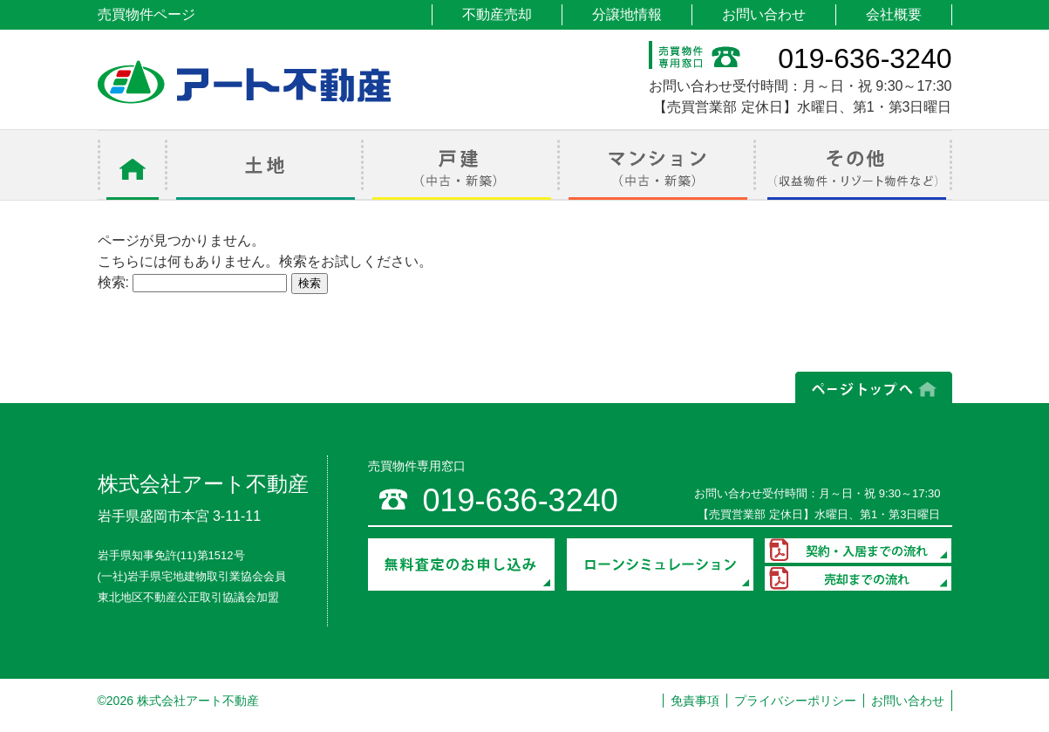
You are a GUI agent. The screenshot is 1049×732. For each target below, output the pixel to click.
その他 (854, 165)
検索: (113, 282)
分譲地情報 (627, 14)
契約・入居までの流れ (858, 550)
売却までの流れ (858, 578)
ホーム (132, 165)
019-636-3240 (864, 58)
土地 (265, 165)
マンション (658, 165)
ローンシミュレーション (660, 564)
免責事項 (695, 701)
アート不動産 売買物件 (244, 82)
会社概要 (894, 14)
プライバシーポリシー (795, 701)
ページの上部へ (873, 387)
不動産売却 (497, 14)
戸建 (462, 165)
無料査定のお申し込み (461, 564)
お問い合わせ (764, 14)
